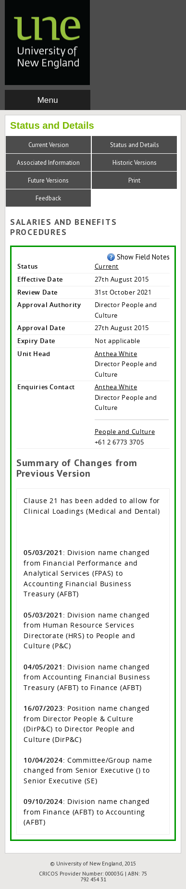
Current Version (48, 145)
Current (107, 266)
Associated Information (48, 163)
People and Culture (125, 431)
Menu (47, 100)
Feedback (48, 198)
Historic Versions (134, 163)
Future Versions (48, 180)
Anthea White (116, 353)
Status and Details (134, 145)
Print (134, 180)
